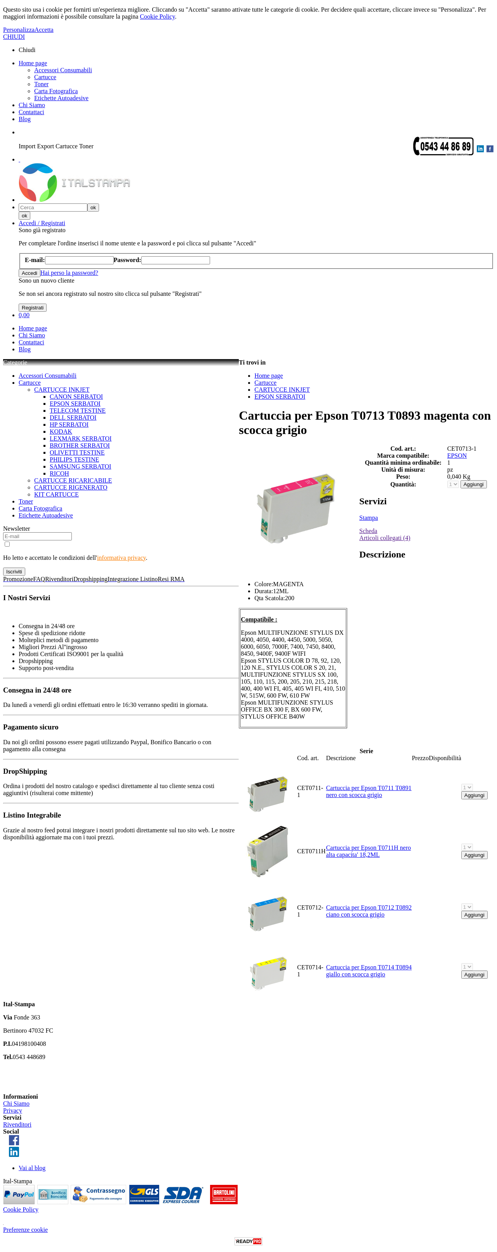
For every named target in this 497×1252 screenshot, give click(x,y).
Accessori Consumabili (63, 70)
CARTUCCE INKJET (62, 389)
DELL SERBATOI (73, 417)
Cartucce (45, 77)
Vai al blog (32, 1168)
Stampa (368, 517)
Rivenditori (17, 1124)
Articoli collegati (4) (384, 538)
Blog (25, 119)
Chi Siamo (32, 105)
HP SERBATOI (69, 424)
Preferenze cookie (25, 1229)
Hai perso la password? (69, 272)
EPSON (457, 455)
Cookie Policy (157, 16)
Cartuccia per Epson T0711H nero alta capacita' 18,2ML (368, 851)
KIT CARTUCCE (56, 494)
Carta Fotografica (56, 91)
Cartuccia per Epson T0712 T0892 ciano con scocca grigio (369, 911)
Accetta (44, 29)
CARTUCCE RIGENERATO (71, 487)
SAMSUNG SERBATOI (80, 466)
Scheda (368, 531)
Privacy (12, 1110)
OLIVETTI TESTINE (77, 452)
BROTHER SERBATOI (80, 445)
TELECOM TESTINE (78, 410)
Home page (33, 63)
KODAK (61, 431)
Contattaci (31, 112)
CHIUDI (14, 36)
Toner (41, 84)
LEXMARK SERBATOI (80, 438)
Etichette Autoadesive (61, 98)
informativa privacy (121, 557)
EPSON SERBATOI (75, 403)
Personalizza (19, 29)
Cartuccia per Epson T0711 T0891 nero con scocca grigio (369, 791)
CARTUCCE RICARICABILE (73, 480)
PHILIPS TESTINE (74, 459)
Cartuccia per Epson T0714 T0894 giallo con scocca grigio (369, 971)
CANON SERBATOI (76, 396)
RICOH (59, 473)
